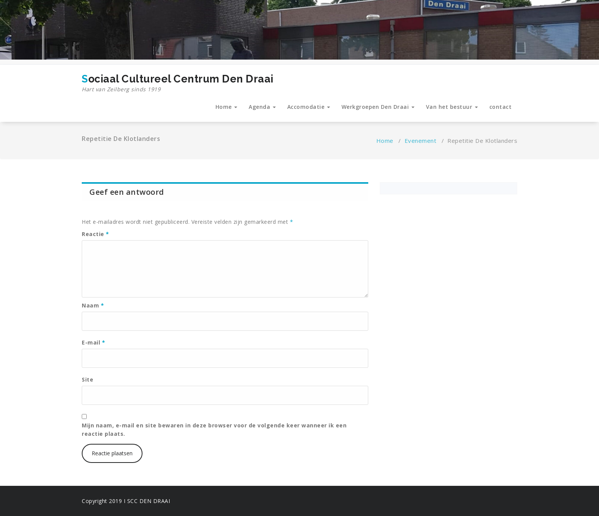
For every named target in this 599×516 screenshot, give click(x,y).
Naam (93, 305)
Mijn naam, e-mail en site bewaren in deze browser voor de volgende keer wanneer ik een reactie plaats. (214, 429)
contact (500, 106)
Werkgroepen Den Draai (378, 106)
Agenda (262, 106)
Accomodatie (308, 106)
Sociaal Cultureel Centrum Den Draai (178, 83)
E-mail (93, 342)
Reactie (95, 234)
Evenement (421, 140)
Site (87, 379)
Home (226, 106)
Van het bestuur (452, 106)
